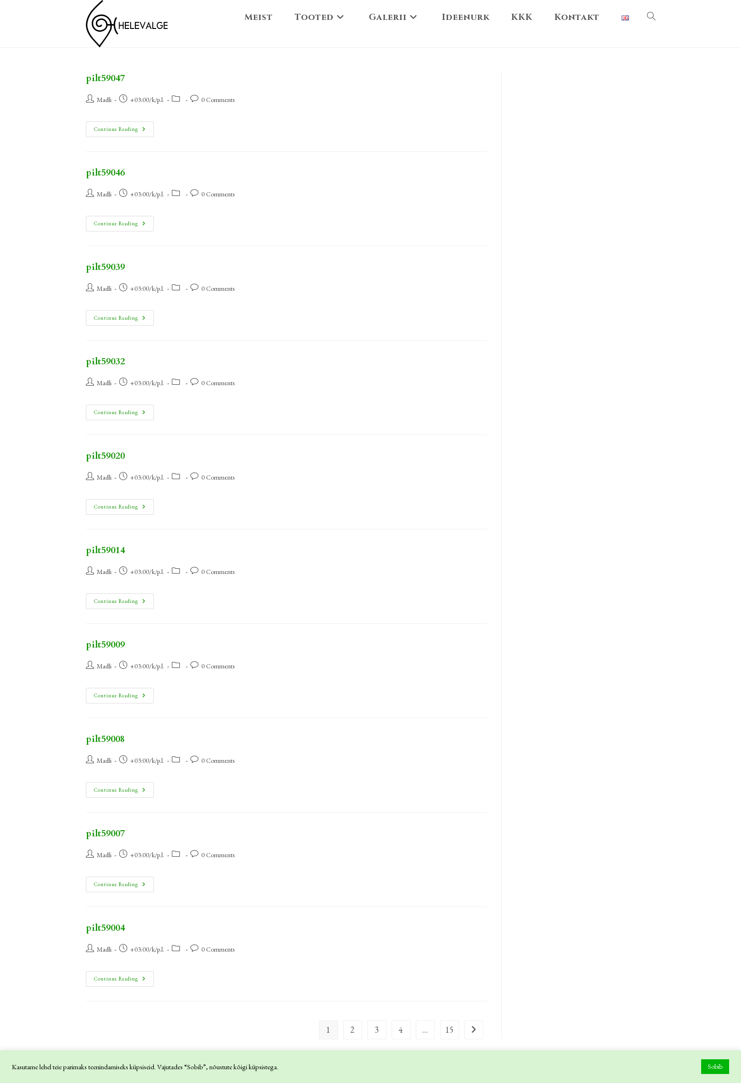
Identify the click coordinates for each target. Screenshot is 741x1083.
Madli (104, 99)
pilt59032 (105, 361)
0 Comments (217, 99)
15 (449, 1029)
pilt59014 (105, 550)
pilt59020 (105, 455)
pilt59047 (105, 78)
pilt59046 (105, 172)
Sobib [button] (715, 1066)
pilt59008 (105, 738)
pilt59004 (105, 927)
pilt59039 (105, 266)
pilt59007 (105, 833)
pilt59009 (105, 644)
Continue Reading (124, 126)
